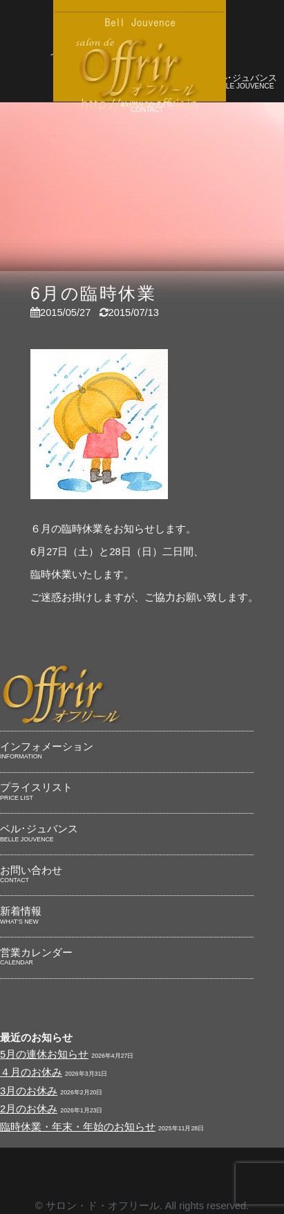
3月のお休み (28, 1090)
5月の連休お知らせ (44, 1054)
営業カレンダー (127, 957)
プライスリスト (127, 792)
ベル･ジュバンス (243, 83)
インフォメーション (127, 751)
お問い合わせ (127, 875)
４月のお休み (31, 1072)
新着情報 (127, 916)
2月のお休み (28, 1108)
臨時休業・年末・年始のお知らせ (77, 1126)
